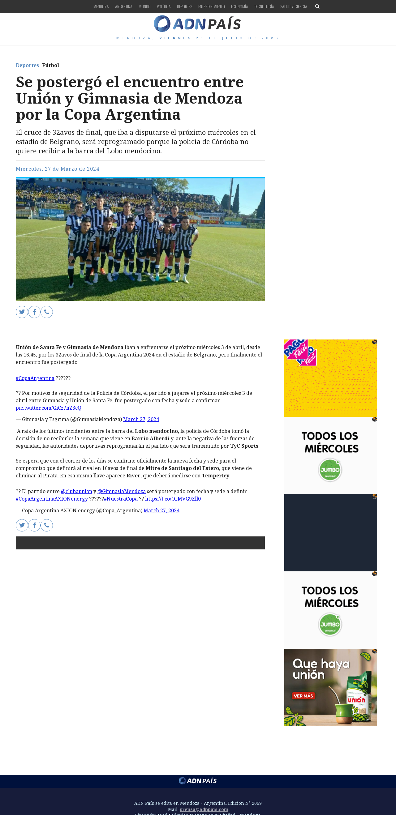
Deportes (184, 6)
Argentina (123, 6)
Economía (239, 6)
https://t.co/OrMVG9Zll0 (173, 498)
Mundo (145, 6)
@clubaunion (76, 491)
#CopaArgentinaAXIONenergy (52, 498)
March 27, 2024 (141, 419)
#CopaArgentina (35, 378)
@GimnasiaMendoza (121, 491)
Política (164, 6)
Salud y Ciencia (293, 6)
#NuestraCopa (121, 498)
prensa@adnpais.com (204, 809)
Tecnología (264, 6)
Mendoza (101, 6)
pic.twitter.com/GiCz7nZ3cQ (48, 407)
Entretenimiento (211, 6)
